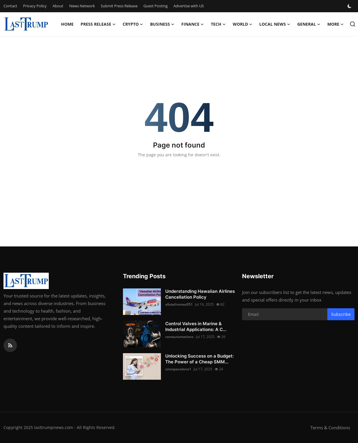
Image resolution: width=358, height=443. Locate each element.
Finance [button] (192, 24)
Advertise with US (188, 5)
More (335, 24)
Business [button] (162, 24)
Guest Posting (155, 5)
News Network (82, 5)
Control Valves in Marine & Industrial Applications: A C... (195, 326)
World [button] (242, 24)
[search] (352, 24)
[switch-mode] (350, 6)
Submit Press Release (119, 5)
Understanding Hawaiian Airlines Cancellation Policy (200, 294)
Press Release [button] (98, 24)
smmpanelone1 (178, 369)
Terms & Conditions (330, 427)
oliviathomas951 (179, 304)
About (58, 5)
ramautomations (179, 336)
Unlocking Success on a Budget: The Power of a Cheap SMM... (199, 359)
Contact (10, 5)
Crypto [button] (133, 24)
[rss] (10, 345)
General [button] (308, 24)
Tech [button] (218, 24)
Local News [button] (274, 24)
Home (67, 24)
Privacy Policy (35, 5)
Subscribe (341, 314)
